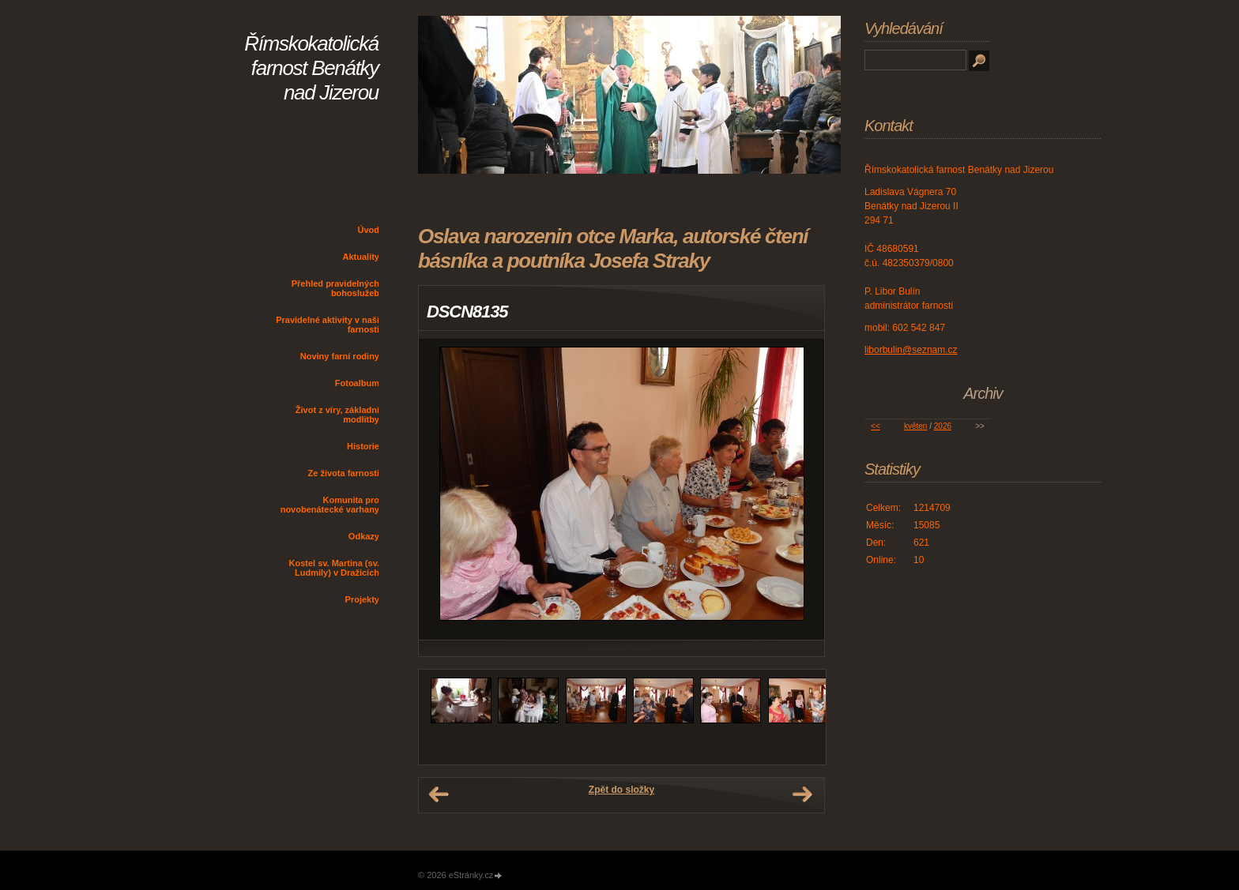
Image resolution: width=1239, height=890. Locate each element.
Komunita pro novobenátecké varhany (330, 504)
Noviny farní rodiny (339, 356)
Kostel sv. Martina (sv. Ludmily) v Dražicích (333, 567)
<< (875, 426)
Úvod (369, 230)
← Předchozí (438, 794)
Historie (363, 446)
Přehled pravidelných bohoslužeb (335, 288)
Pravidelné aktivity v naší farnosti (327, 324)
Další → (802, 794)
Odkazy (363, 536)
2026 (942, 426)
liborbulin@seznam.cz (911, 349)
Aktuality (361, 256)
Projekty (362, 599)
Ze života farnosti (343, 473)
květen (915, 426)
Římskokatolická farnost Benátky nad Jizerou (311, 68)
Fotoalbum (357, 383)
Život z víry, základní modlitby (337, 414)
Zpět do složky (621, 789)
